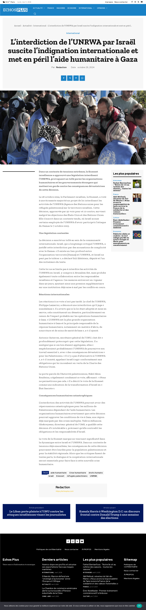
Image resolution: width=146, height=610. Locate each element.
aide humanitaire (59, 473)
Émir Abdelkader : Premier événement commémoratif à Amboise (121, 224)
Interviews (117, 180)
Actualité (27, 25)
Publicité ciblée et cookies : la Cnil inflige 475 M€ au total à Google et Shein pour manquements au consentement (121, 239)
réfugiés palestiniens (77, 476)
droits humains (96, 473)
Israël (51, 476)
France (116, 194)
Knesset (60, 476)
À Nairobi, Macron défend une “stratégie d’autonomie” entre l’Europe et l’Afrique (56, 579)
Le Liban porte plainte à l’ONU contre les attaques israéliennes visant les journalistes (36, 513)
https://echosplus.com (64, 491)
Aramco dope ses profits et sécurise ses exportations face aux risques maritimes (59, 567)
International (39, 25)
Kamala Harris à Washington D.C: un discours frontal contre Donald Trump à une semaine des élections (109, 515)
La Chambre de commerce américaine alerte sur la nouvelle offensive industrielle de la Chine (59, 591)
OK (139, 606)
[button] (35, 14)
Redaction (61, 67)
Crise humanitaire (77, 473)
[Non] (142, 605)
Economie (117, 231)
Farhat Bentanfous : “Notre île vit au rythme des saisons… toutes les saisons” (122, 187)
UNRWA (93, 476)
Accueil (17, 25)
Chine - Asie (46, 596)
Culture (116, 217)
